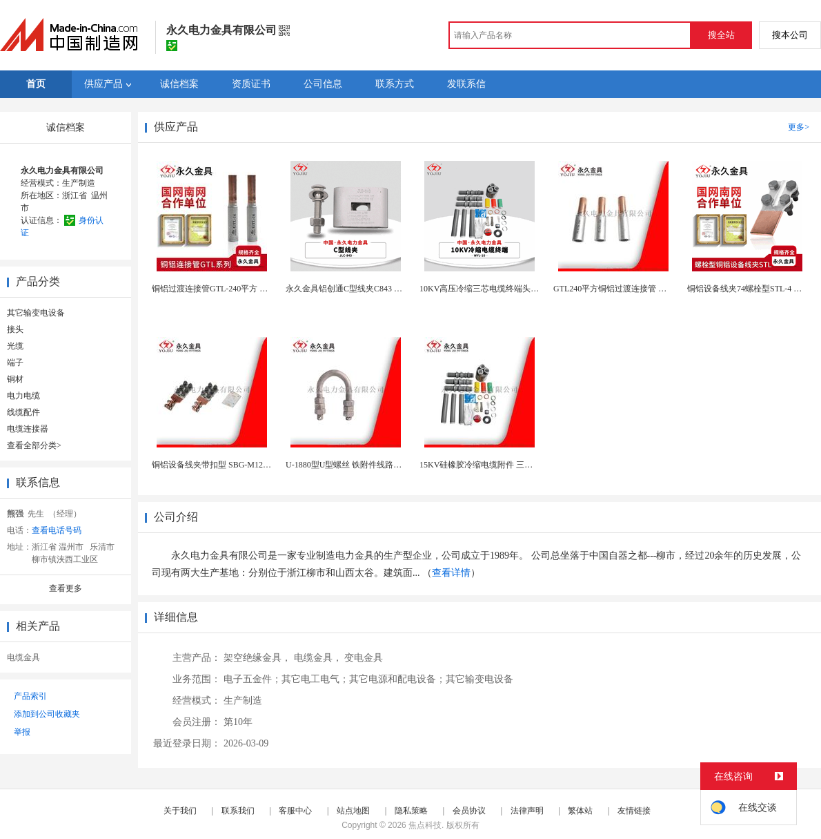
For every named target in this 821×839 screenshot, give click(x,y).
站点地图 (353, 811)
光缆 (15, 346)
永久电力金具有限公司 (62, 170)
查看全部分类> (34, 445)
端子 (15, 362)
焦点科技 (425, 825)
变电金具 (363, 658)
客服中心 (295, 811)
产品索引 (30, 696)
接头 (15, 329)
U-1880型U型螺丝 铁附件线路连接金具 (356, 465)
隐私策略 (411, 811)
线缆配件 (23, 412)
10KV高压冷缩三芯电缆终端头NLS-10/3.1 (494, 288)
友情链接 (634, 811)
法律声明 (527, 811)
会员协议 (469, 811)
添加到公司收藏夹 (47, 714)
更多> (798, 127)
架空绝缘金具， (257, 658)
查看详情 (451, 573)
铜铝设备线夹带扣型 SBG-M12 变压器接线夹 (233, 465)
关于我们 (180, 811)
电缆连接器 (27, 429)
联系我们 (238, 811)
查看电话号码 (56, 530)
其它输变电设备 (36, 313)
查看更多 (65, 588)
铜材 (15, 379)
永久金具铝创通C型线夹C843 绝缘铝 (352, 288)
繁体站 (580, 811)
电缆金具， (318, 658)
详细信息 (176, 617)
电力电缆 (23, 396)
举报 (22, 732)
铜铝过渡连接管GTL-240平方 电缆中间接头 (230, 288)
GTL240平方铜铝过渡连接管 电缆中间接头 (630, 288)
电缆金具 (23, 657)
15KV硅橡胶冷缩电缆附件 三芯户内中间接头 (500, 465)
